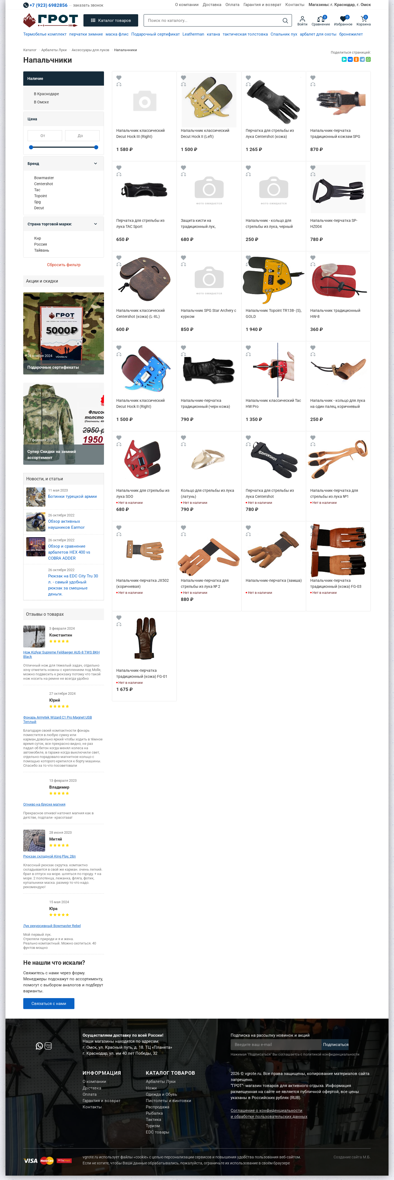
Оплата (232, 4)
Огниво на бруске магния (44, 804)
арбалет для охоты (318, 34)
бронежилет (351, 34)
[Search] (285, 20)
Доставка (212, 4)
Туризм (153, 1129)
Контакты (295, 4)
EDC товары (157, 1136)
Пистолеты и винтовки (168, 1102)
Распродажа (157, 1109)
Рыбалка (154, 1116)
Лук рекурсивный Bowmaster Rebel (52, 926)
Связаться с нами (48, 1003)
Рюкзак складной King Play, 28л (49, 856)
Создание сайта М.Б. (352, 1161)
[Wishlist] (118, 78)
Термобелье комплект (44, 34)
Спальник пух (284, 34)
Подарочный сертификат (155, 34)
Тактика (153, 1122)
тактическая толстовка (245, 34)
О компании (187, 4)
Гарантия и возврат (262, 4)
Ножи (151, 1088)
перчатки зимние (86, 34)
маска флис (117, 34)
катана (213, 34)
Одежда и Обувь (161, 1095)
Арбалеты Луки (161, 1081)
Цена (32, 119)
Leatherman (193, 34)
